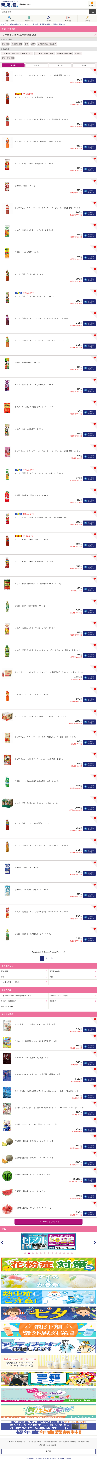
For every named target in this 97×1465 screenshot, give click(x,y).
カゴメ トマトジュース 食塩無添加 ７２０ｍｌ (34, 97)
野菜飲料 (5, 44)
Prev (2, 1161)
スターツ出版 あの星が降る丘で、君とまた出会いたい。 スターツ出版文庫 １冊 (46, 1009)
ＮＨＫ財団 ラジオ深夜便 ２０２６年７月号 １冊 (35, 943)
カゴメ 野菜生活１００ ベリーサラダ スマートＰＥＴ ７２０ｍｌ (41, 302)
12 (68, 1172)
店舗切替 (48, 21)
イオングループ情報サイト (16, 1360)
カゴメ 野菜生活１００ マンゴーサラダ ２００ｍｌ (36, 578)
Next (95, 1161)
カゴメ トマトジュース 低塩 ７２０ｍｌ (31, 499)
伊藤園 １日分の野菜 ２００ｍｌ (28, 341)
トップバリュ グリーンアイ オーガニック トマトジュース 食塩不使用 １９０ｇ (47, 420)
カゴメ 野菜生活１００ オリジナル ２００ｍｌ (34, 223)
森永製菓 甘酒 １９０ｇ (25, 183)
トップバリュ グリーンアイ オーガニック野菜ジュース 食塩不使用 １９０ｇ (46, 677)
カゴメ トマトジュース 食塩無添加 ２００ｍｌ (34, 164)
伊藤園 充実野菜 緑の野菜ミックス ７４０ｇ (33, 855)
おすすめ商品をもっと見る (48, 1140)
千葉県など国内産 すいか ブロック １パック (33, 1126)
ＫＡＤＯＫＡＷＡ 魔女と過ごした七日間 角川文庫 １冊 (37, 993)
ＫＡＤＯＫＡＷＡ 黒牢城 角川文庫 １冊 (31, 976)
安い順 (60, 65)
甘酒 (26, 44)
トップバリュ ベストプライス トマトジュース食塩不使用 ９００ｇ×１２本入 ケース (49, 618)
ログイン (92, 5)
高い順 (84, 65)
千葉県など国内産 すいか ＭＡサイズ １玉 (32, 1093)
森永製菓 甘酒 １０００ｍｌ (26, 795)
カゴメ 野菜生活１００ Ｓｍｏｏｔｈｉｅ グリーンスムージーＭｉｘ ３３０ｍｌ (47, 598)
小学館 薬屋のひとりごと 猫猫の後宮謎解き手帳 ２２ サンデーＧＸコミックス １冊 (49, 1026)
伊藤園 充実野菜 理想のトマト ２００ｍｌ (32, 460)
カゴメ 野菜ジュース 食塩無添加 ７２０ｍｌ (33, 756)
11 (64, 1172)
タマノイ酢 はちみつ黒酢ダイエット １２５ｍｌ (34, 381)
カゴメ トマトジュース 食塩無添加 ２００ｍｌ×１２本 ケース (40, 657)
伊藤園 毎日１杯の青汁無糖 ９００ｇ (30, 558)
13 (72, 1172)
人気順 (13, 65)
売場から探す (9, 21)
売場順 (36, 65)
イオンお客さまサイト (35, 1360)
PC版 (48, 1370)
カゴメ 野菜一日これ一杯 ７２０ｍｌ (30, 262)
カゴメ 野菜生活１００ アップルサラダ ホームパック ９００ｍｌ (41, 835)
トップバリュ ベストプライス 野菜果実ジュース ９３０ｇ (38, 141)
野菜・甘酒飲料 (59, 24)
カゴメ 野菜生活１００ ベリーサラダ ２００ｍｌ (35, 361)
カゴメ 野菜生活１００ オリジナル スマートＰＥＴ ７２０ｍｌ (41, 321)
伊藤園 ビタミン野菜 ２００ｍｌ (28, 243)
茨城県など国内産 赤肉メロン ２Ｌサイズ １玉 (34, 1076)
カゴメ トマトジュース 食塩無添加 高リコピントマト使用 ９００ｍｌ (43, 480)
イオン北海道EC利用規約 (67, 1360)
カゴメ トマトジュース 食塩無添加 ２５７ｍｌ (34, 519)
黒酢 (33, 44)
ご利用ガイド (29, 21)
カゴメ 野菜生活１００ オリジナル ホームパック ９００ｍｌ (40, 440)
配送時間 (68, 21)
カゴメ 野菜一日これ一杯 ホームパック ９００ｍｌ (36, 282)
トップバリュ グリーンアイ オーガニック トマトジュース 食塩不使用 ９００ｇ (47, 203)
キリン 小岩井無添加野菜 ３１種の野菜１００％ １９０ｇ (38, 539)
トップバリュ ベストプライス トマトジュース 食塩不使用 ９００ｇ (42, 75)
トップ (3, 24)
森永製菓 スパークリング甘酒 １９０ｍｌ (31, 815)
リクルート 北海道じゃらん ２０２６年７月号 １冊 (36, 959)
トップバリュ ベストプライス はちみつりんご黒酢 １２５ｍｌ (40, 697)
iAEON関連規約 (83, 1360)
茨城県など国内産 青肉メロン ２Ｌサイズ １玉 (34, 1059)
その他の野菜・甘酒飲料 (47, 44)
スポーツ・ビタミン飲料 (44, 53)
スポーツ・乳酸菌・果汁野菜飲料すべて (17, 53)
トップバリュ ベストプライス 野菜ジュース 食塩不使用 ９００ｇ (41, 119)
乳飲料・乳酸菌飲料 (64, 53)
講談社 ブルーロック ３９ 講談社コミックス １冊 (36, 1043)
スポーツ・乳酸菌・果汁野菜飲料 (37, 24)
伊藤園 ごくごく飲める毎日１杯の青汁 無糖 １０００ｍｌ (38, 716)
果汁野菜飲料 (17, 44)
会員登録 (87, 21)
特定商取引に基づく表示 (47, 1364)
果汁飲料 (78, 53)
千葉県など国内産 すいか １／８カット (31, 1110)
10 (60, 1172)
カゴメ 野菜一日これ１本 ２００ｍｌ (30, 400)
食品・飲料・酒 (15, 24)
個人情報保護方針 (50, 1360)
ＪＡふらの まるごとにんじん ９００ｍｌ (31, 637)
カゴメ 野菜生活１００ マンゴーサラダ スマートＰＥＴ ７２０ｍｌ (42, 776)
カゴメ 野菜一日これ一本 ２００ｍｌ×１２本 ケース (36, 736)
